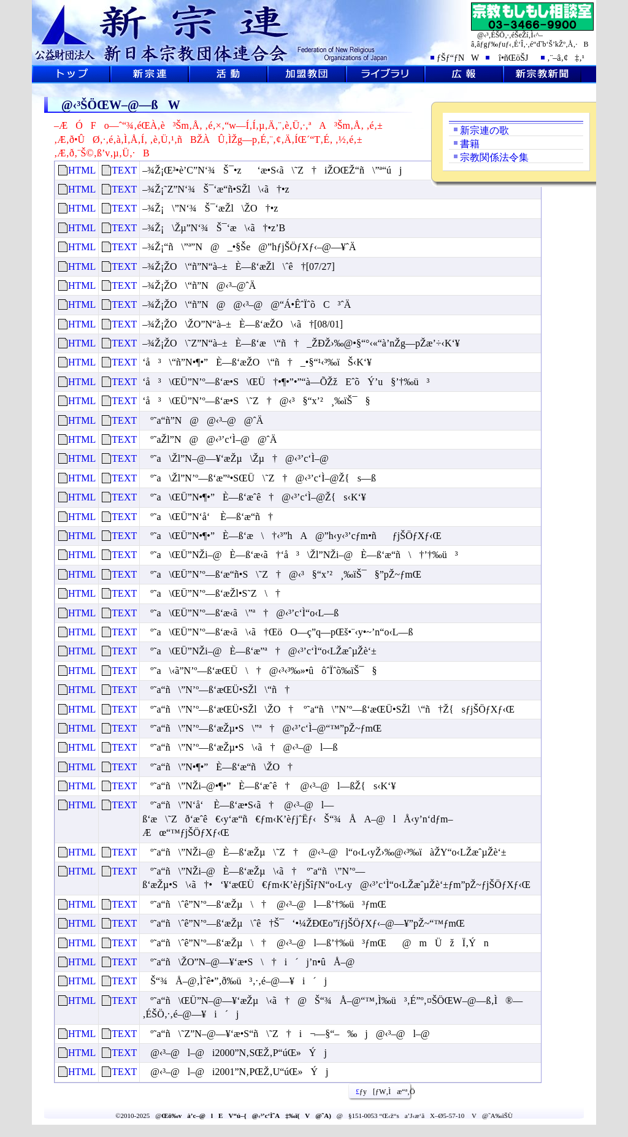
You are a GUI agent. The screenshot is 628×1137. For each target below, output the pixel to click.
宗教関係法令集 (494, 157)
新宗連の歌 (484, 130)
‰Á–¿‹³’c (306, 74)
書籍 (470, 144)
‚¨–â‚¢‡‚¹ (565, 58)
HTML (82, 170)
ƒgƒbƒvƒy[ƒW (71, 74)
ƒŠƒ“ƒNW (458, 58)
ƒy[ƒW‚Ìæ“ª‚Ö (381, 1091)
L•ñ (463, 74)
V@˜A (149, 74)
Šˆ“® (228, 74)
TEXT (124, 170)
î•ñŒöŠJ (510, 58)
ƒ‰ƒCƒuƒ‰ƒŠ (385, 74)
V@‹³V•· (542, 74)
